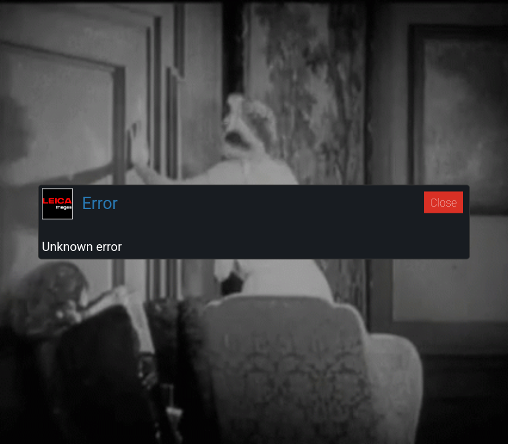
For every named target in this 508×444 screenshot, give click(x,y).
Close (443, 201)
